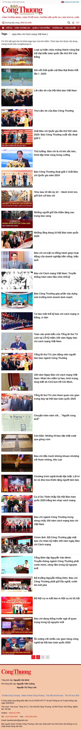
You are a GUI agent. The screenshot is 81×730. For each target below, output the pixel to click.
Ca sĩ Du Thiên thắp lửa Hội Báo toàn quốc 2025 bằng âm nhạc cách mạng (55, 498)
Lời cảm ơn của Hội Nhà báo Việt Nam (55, 90)
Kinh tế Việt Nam (30, 17)
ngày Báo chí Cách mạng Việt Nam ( (30, 34)
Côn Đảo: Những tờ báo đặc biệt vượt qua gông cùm (55, 437)
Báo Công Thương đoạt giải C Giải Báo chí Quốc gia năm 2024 (56, 173)
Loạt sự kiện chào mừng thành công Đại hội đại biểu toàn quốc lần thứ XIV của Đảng (56, 53)
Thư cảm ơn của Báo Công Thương (54, 110)
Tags (4, 33)
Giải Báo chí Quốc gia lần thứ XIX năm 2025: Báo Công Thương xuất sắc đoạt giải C (55, 135)
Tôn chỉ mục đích (72, 695)
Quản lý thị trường (41, 28)
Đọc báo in (68, 17)
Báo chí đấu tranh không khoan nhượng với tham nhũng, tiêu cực (56, 458)
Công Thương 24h (22, 28)
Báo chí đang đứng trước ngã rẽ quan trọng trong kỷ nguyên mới (55, 620)
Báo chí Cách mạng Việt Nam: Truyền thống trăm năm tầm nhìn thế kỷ (55, 275)
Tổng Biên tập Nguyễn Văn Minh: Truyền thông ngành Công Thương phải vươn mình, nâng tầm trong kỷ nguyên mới (56, 563)
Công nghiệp (70, 28)
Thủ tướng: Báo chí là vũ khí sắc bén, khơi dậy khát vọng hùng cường (55, 153)
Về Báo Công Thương (11, 695)
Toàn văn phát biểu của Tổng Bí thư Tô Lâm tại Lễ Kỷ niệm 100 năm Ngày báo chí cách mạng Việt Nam (56, 338)
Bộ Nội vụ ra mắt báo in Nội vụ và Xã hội (57, 598)
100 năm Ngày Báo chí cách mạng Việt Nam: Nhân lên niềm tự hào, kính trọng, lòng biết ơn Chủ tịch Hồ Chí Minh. (56, 378)
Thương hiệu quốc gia (50, 17)
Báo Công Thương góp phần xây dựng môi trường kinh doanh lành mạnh (55, 295)
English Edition (72, 2)
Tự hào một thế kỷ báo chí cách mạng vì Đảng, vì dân (56, 316)
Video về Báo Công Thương (32, 695)
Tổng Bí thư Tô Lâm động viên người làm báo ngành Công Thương (55, 356)
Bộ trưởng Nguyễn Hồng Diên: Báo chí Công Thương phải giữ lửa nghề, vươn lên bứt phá (56, 581)
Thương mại (57, 28)
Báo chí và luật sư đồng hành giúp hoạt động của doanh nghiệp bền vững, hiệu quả (56, 256)
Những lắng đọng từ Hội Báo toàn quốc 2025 (56, 234)
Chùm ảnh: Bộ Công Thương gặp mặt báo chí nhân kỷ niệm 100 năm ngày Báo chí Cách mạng (57, 541)
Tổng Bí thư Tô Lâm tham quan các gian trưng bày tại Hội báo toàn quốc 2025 (56, 397)
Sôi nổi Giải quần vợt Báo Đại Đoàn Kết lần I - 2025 (56, 72)
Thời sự (9, 28)
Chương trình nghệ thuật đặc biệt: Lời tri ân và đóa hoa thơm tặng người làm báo (57, 478)
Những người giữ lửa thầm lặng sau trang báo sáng (54, 214)
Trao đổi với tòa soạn (54, 695)
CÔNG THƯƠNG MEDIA (11, 17)
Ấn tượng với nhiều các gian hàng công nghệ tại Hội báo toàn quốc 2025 (56, 641)
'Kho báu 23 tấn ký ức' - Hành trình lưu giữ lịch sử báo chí (56, 194)
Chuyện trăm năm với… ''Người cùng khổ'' (55, 417)
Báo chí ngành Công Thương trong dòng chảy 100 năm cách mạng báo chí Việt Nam (56, 521)
